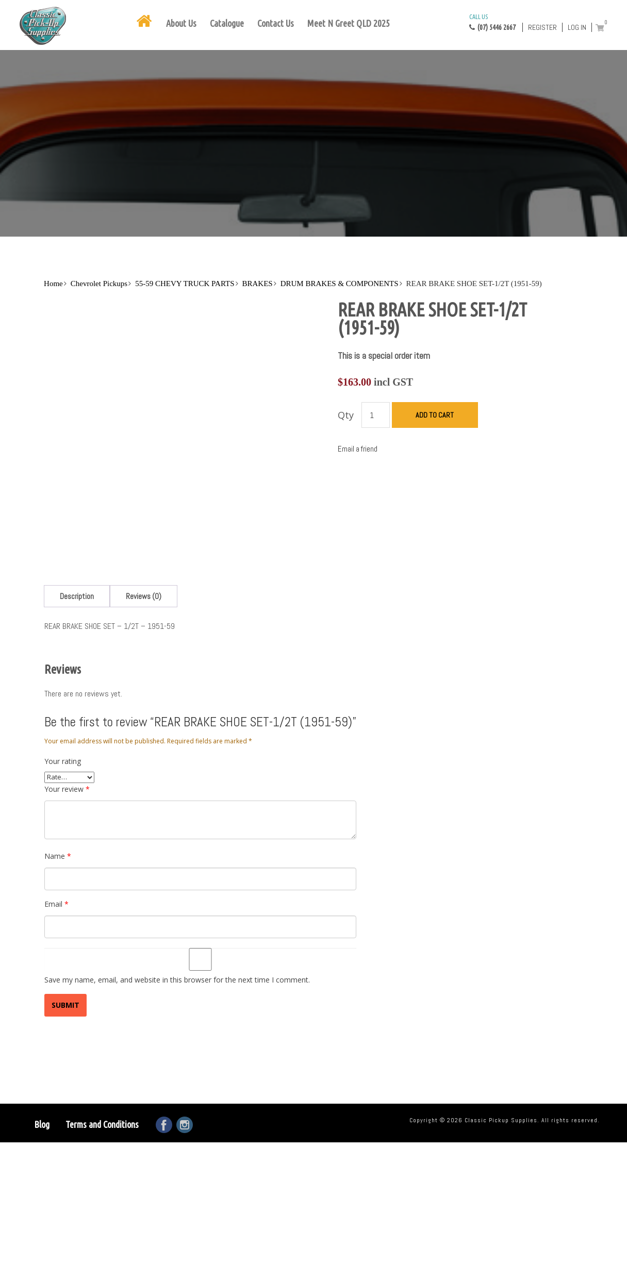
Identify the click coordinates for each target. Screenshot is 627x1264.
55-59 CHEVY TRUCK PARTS (184, 283)
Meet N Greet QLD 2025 (348, 23)
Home (53, 283)
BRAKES (257, 283)
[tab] (77, 596)
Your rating (62, 761)
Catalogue (227, 23)
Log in (577, 27)
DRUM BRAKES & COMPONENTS (339, 283)
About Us (181, 23)
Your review (67, 789)
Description (77, 596)
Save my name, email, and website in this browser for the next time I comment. (177, 980)
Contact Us (275, 23)
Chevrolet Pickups (99, 283)
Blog (42, 1124)
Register (542, 27)
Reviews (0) (143, 596)
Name (57, 856)
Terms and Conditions (102, 1124)
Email (56, 904)
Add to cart (435, 415)
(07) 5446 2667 (492, 21)
